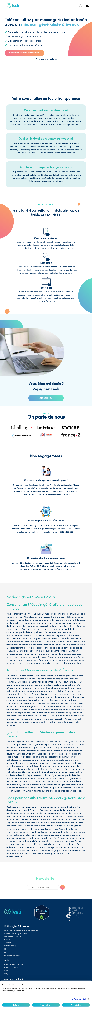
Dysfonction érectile (12, 937)
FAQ (6, 974)
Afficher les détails (79, 999)
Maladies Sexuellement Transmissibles (21, 931)
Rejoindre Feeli (46, 397)
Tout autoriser (76, 1005)
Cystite (7, 940)
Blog (6, 971)
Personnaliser (46, 1005)
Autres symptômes (12, 955)
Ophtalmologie (10, 946)
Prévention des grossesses (15, 934)
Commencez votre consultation (24, 52)
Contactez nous (11, 968)
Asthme (7, 943)
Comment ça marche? (14, 965)
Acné (6, 952)
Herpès (7, 949)
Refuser (16, 1005)
